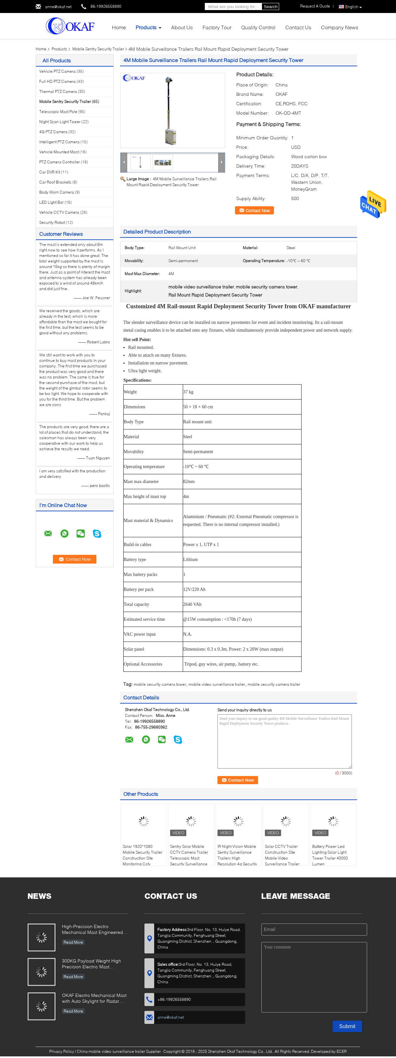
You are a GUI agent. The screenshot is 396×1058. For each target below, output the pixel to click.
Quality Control (258, 27)
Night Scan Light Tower (59, 121)
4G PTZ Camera (53, 131)
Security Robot (52, 222)
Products (146, 27)
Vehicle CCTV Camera (59, 212)
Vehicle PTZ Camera (57, 71)
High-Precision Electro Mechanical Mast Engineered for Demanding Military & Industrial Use (92, 930)
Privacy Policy (61, 1051)
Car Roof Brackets (55, 182)
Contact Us (298, 27)
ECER (342, 1051)
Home (119, 27)
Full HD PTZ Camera (57, 81)
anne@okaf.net (58, 6)
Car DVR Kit (49, 172)
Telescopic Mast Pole (58, 111)
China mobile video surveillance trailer (111, 1051)
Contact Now (258, 210)
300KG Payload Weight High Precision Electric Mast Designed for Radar (91, 964)
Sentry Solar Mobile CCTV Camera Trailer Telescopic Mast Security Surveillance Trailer (189, 858)
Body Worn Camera (56, 192)
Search (271, 6)
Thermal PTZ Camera (58, 91)
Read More (73, 942)
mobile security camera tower (160, 684)
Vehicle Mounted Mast (59, 151)
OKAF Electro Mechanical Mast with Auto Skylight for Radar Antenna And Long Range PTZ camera (94, 998)
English (353, 6)
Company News (339, 27)
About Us (182, 27)
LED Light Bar (51, 202)
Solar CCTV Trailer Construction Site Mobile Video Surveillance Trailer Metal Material (282, 858)
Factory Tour (217, 27)
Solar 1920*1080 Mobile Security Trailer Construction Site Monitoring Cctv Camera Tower (142, 858)
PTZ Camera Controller (59, 161)
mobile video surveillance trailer (217, 684)
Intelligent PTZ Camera (59, 141)
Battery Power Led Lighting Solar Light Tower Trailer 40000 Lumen (330, 855)
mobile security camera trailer (274, 684)
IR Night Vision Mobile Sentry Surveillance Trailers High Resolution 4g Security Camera (237, 858)
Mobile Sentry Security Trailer (98, 48)
